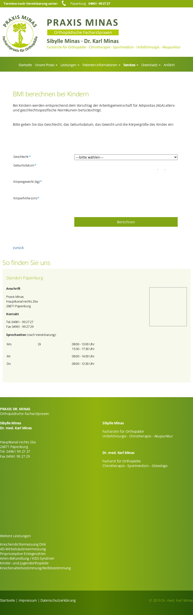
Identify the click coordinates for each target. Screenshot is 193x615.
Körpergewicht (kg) (27, 181)
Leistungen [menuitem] (68, 64)
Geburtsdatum (24, 165)
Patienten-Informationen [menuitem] (100, 64)
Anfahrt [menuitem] (169, 64)
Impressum (28, 600)
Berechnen (126, 222)
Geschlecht (22, 156)
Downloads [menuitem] (149, 64)
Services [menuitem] (129, 64)
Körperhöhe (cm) (26, 198)
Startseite (7, 600)
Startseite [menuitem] (25, 64)
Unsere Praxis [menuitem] (45, 64)
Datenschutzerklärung (58, 600)
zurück (18, 247)
